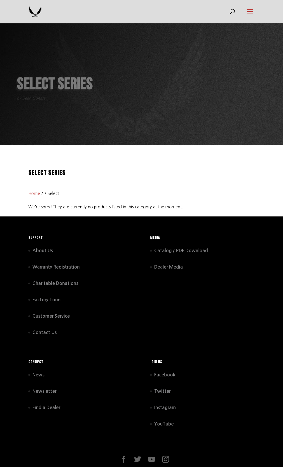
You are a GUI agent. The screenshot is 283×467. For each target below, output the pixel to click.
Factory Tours (46, 300)
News (38, 375)
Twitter (162, 391)
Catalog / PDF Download (181, 250)
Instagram (165, 407)
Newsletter (44, 391)
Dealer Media (168, 267)
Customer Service (51, 316)
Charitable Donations (55, 283)
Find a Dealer (46, 407)
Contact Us (44, 332)
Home (34, 193)
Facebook (164, 375)
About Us (42, 250)
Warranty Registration (56, 267)
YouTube (164, 424)
